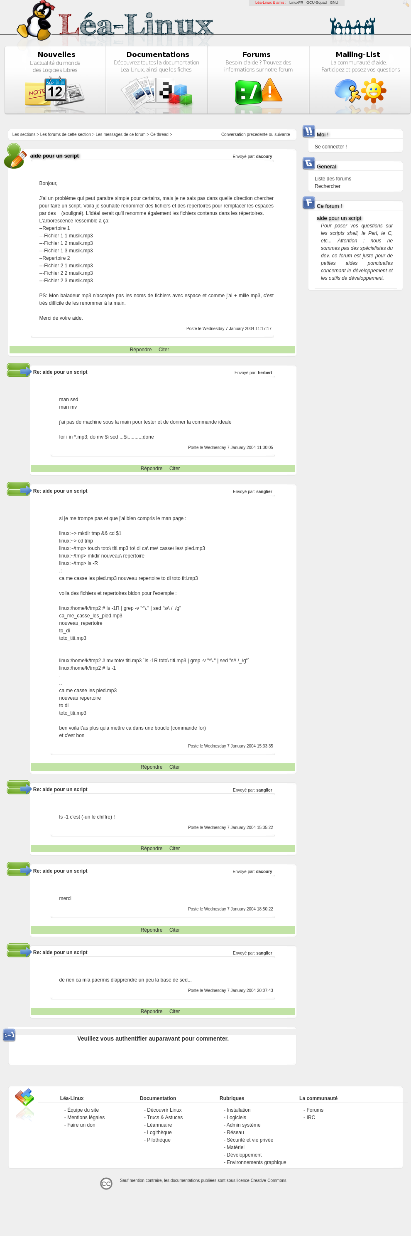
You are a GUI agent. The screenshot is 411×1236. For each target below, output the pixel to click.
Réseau (235, 1132)
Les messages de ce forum (121, 134)
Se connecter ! (331, 147)
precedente (257, 134)
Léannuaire (159, 1125)
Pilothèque (159, 1140)
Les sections (24, 134)
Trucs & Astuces (165, 1117)
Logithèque (159, 1132)
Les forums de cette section (65, 134)
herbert (265, 372)
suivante (282, 134)
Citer (164, 350)
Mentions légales (86, 1117)
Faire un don (81, 1125)
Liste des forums (333, 179)
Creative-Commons (268, 1180)
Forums (314, 1110)
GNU (334, 2)
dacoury (264, 156)
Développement (244, 1155)
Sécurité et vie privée (250, 1140)
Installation (238, 1110)
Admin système (244, 1125)
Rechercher (327, 186)
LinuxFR (296, 2)
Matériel (236, 1147)
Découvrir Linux (164, 1110)
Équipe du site (83, 1110)
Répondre (141, 350)
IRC (310, 1117)
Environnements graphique (256, 1162)
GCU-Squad (316, 2)
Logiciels (236, 1117)
